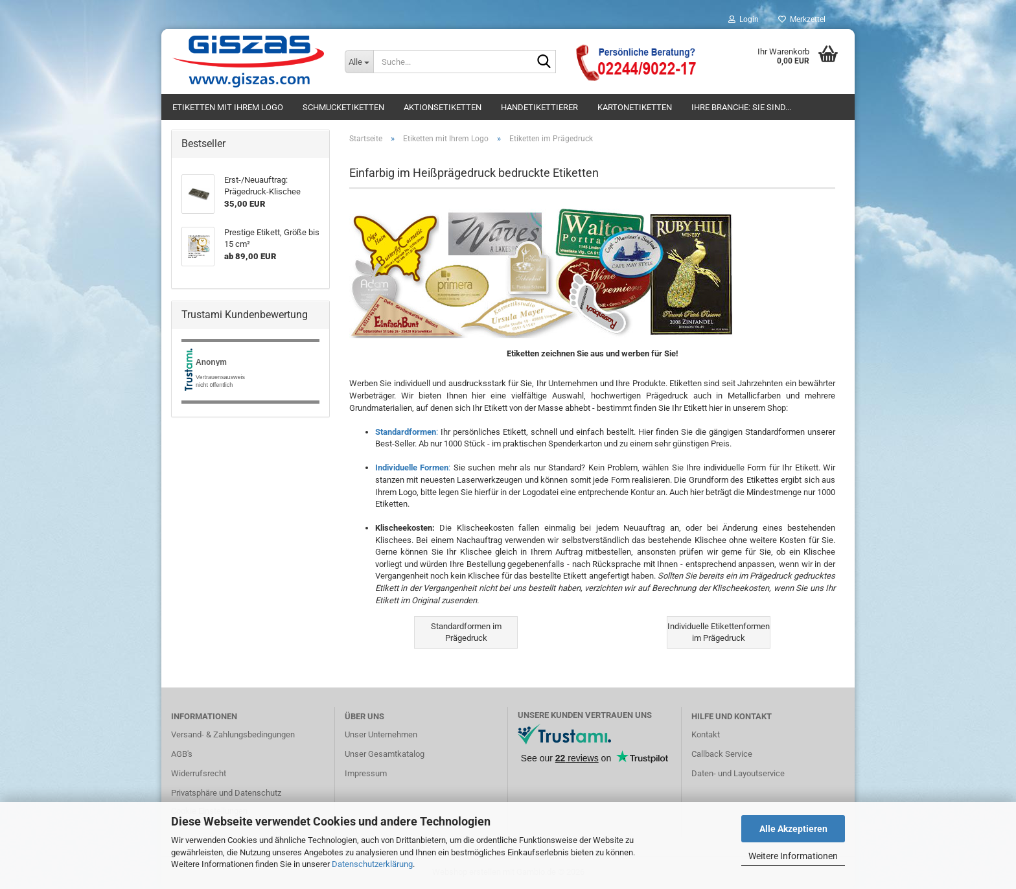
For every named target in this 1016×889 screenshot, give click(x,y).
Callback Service (721, 754)
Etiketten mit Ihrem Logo (227, 107)
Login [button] (743, 19)
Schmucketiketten (343, 107)
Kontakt (705, 734)
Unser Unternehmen (381, 734)
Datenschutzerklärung (372, 864)
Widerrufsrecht (198, 773)
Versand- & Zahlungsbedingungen (233, 734)
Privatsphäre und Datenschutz (226, 793)
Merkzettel (802, 19)
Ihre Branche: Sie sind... (741, 107)
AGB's (181, 754)
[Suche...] (359, 61)
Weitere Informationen (793, 856)
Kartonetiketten (634, 107)
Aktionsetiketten (442, 107)
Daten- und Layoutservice (738, 773)
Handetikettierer (539, 107)
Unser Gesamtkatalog (384, 754)
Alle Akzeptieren (793, 829)
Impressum (366, 773)
